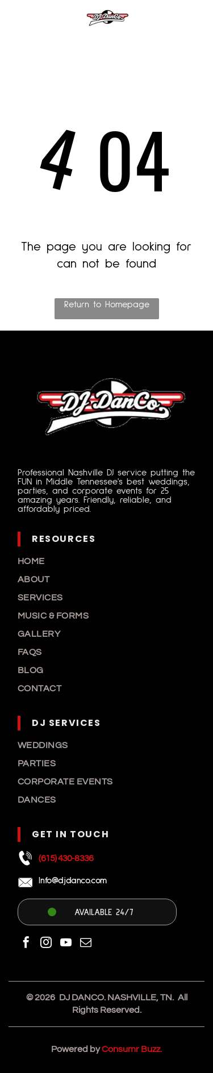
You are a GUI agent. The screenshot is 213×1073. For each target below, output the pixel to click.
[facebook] (26, 944)
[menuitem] (106, 561)
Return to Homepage (106, 304)
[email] (85, 944)
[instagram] (46, 944)
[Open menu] (190, 17)
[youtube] (65, 944)
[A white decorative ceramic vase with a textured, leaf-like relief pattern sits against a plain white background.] (23, 23)
